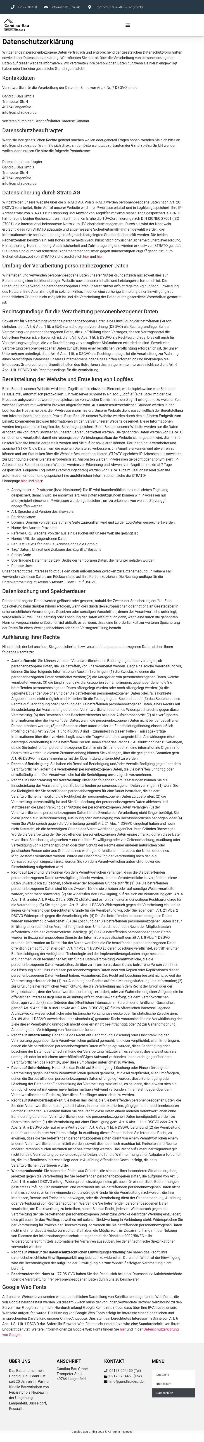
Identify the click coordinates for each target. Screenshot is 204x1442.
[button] (128, 25)
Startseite (163, 1374)
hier (86, 256)
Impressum (164, 1383)
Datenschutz (165, 1393)
